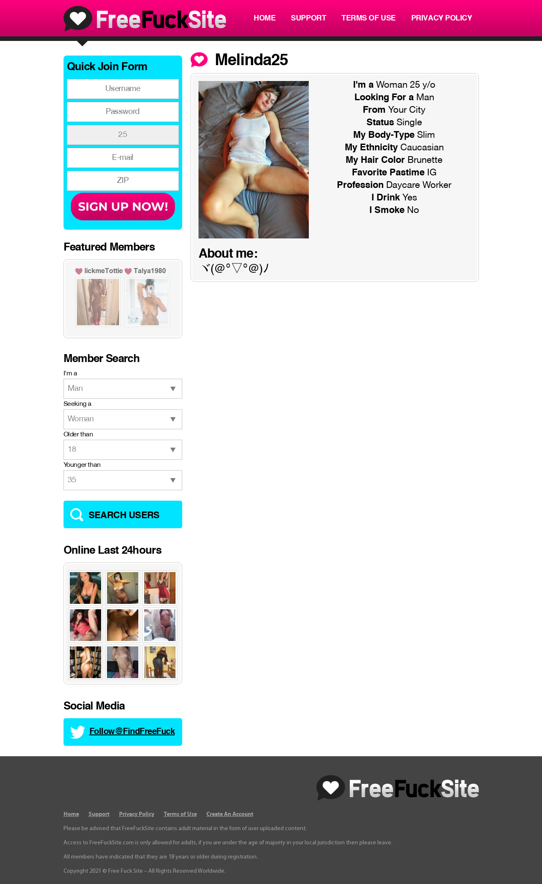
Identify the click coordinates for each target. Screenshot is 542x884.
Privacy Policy (441, 18)
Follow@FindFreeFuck (132, 732)
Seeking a (78, 404)
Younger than (82, 465)
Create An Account (229, 814)
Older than (78, 435)
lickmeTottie (103, 271)
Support (308, 18)
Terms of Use (368, 18)
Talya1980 (150, 271)
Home (264, 18)
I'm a (70, 374)
